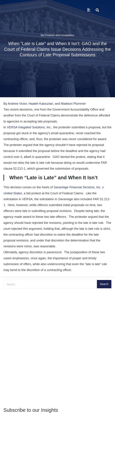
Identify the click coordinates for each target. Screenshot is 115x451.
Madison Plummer (73, 103)
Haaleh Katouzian (41, 103)
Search (104, 284)
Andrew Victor (17, 103)
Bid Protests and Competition (57, 35)
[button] (97, 10)
